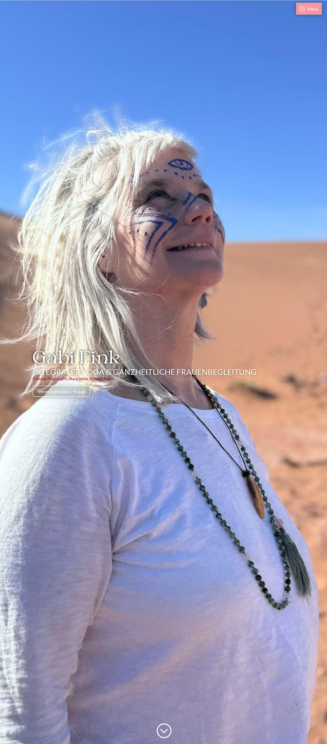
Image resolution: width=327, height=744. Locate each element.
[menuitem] (309, 9)
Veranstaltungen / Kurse (61, 391)
